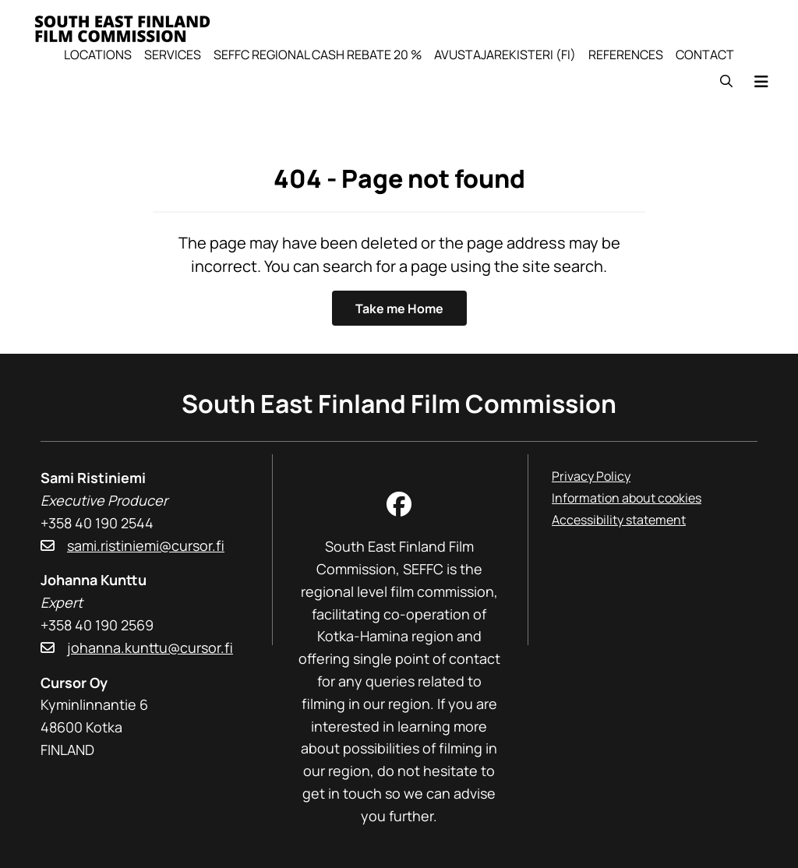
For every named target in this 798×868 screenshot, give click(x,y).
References (625, 54)
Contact (705, 54)
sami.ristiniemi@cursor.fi (145, 545)
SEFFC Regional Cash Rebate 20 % (318, 54)
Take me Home (399, 308)
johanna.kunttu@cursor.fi (150, 647)
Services (172, 54)
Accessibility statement (619, 519)
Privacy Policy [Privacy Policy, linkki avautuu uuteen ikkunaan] (591, 476)
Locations (98, 54)
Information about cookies (626, 497)
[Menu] (761, 81)
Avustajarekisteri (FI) (505, 54)
